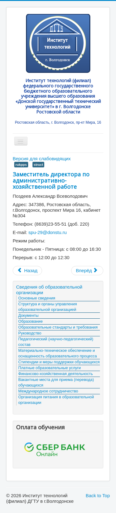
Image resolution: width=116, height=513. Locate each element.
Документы (28, 315)
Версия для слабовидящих (42, 158)
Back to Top (98, 495)
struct (38, 164)
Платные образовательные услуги (49, 367)
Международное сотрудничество (48, 391)
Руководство (29, 333)
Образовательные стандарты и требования (58, 327)
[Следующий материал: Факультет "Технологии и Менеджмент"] (87, 270)
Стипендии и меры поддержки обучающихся (59, 362)
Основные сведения (36, 298)
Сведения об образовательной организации (49, 289)
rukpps (21, 164)
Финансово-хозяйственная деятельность (55, 373)
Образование (30, 321)
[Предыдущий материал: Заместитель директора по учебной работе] (27, 270)
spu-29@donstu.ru (47, 232)
